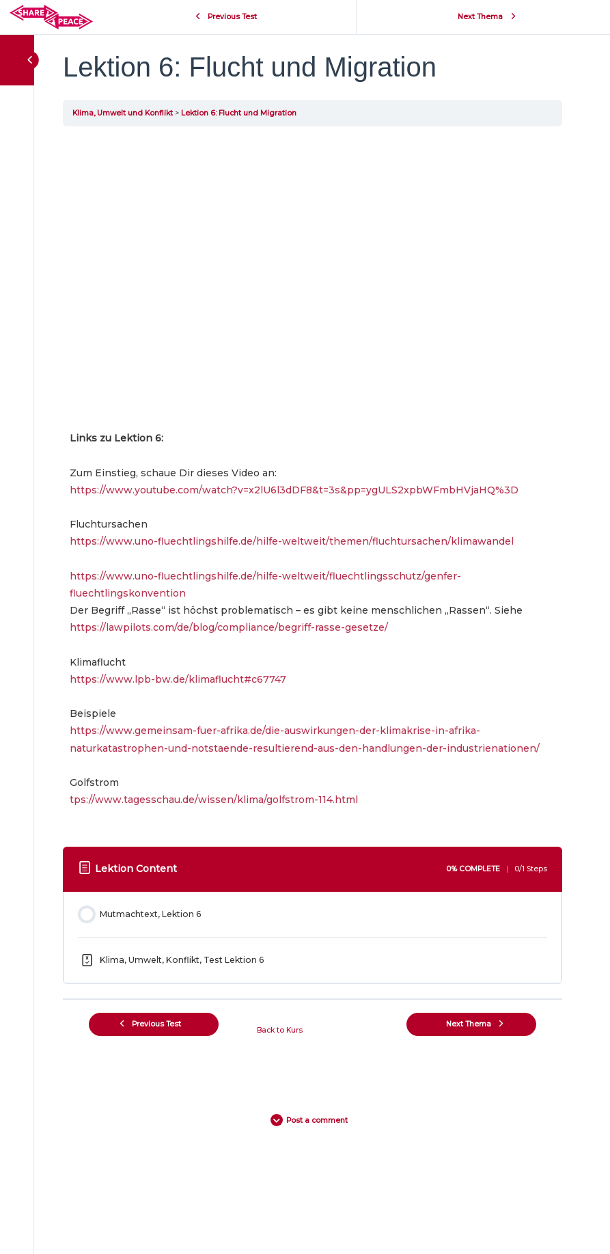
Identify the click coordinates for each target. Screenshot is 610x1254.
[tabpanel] (312, 484)
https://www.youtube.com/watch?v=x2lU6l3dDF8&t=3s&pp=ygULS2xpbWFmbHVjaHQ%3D (294, 490)
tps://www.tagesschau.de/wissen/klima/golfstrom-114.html (214, 799)
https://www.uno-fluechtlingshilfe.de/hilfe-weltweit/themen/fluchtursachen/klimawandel (292, 541)
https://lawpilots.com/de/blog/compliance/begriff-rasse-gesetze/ (229, 627)
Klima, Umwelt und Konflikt (122, 113)
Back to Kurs (280, 1030)
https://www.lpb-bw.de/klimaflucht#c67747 (178, 679)
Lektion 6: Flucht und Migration (238, 113)
